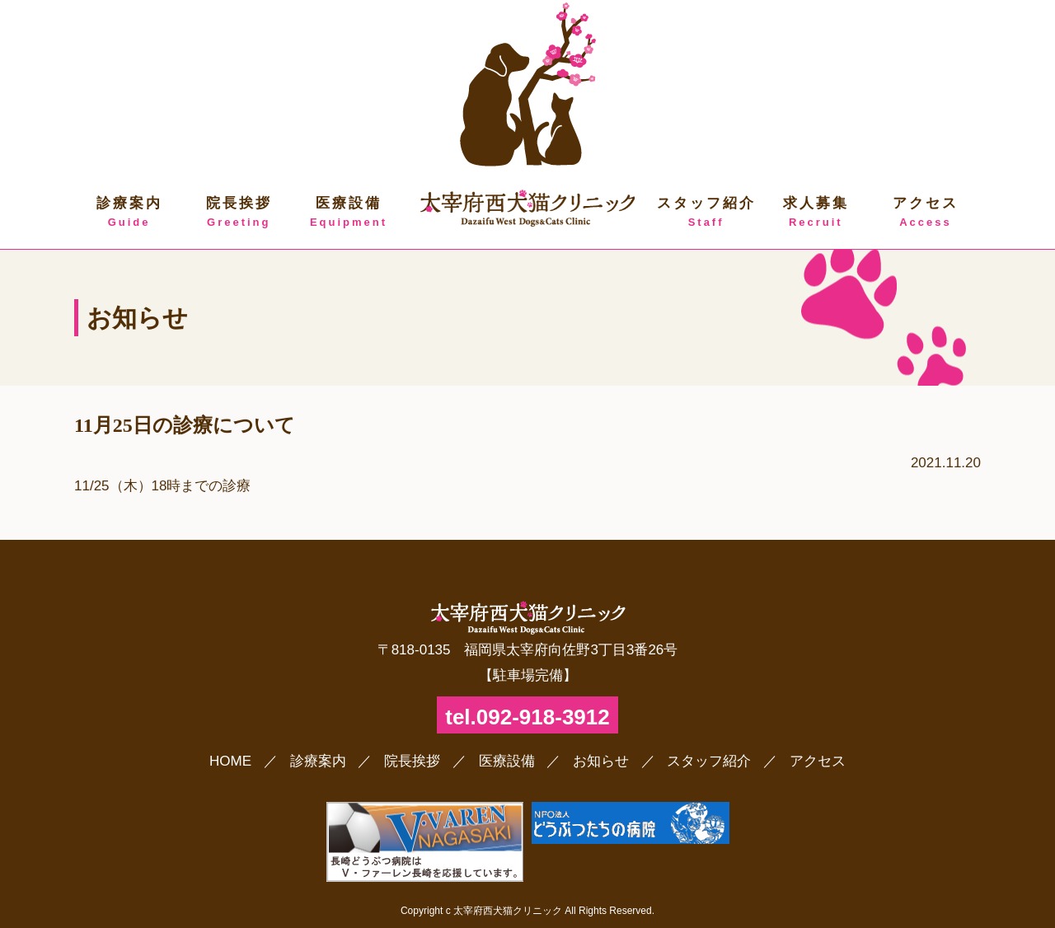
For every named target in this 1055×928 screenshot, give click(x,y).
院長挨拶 (238, 212)
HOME (230, 761)
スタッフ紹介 (706, 212)
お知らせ (601, 761)
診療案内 (129, 212)
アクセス (925, 212)
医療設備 (348, 212)
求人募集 (815, 212)
